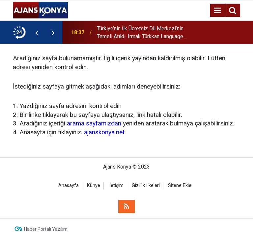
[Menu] (217, 10)
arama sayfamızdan (94, 123)
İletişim (116, 185)
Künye (93, 185)
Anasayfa (68, 185)
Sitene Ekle (179, 185)
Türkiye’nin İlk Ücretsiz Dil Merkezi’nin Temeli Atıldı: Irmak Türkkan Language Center (140, 32)
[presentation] (36, 33)
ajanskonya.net (104, 132)
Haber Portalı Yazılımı (46, 229)
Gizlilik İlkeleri (146, 185)
